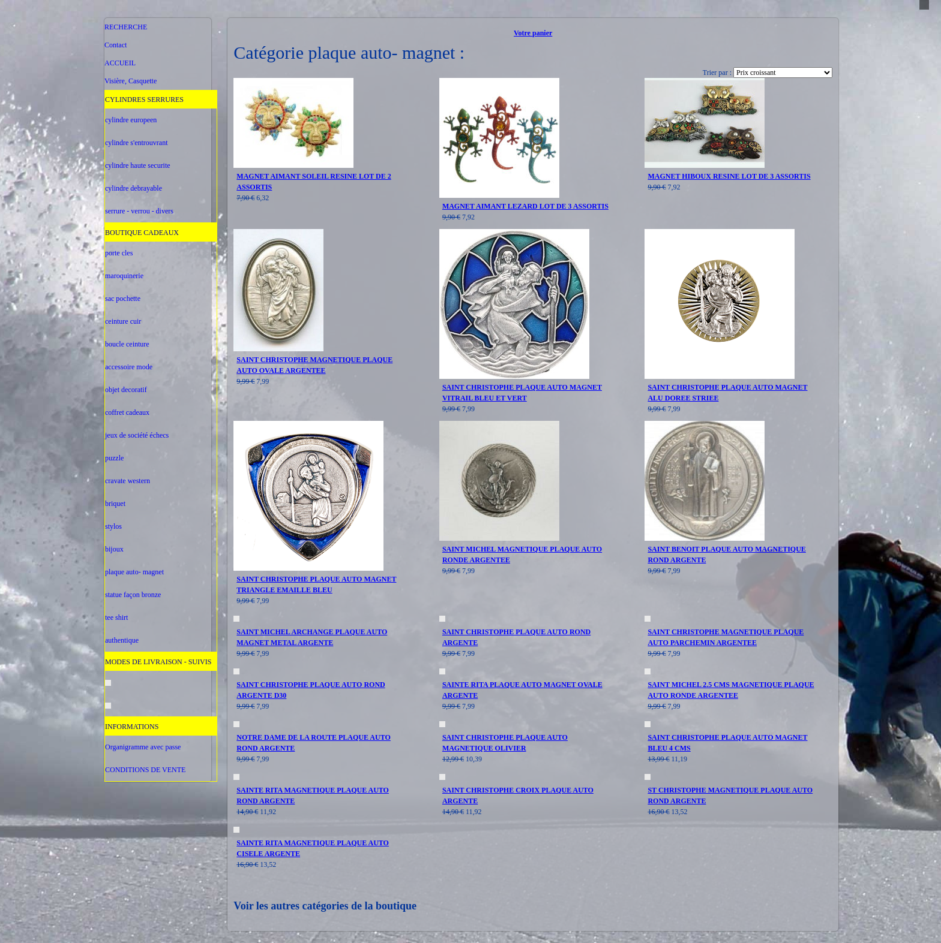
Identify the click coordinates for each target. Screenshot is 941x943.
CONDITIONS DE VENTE (145, 770)
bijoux (114, 549)
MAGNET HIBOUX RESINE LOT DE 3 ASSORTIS (729, 176)
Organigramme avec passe (143, 747)
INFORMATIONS (131, 726)
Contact (115, 45)
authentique (122, 640)
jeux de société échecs (137, 435)
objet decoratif (126, 389)
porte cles (119, 253)
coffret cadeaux (127, 412)
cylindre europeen (131, 120)
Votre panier (533, 33)
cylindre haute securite (137, 165)
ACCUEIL (120, 63)
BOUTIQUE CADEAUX (142, 232)
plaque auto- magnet (134, 572)
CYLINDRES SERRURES (144, 99)
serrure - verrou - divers (139, 211)
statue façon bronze (133, 594)
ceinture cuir (123, 321)
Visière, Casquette (130, 81)
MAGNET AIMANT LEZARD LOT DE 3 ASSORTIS (525, 206)
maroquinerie (124, 276)
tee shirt (116, 617)
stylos (113, 526)
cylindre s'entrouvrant (136, 142)
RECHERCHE (125, 27)
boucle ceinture (127, 344)
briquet (115, 503)
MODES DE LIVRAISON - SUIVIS (158, 662)
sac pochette (122, 298)
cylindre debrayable (133, 188)
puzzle (114, 458)
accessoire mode (128, 367)
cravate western (127, 481)
